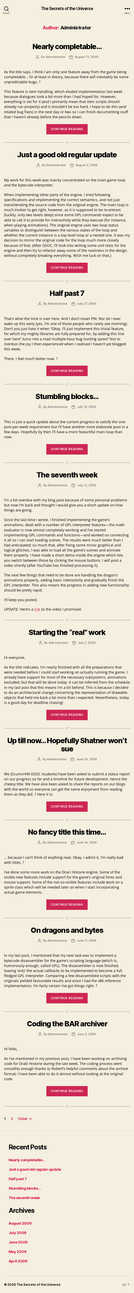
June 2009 (18, 1242)
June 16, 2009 (86, 842)
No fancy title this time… (67, 832)
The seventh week (67, 474)
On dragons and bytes (67, 930)
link (37, 609)
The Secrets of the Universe (67, 8)
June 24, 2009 (86, 759)
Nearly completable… (67, 46)
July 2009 (18, 1233)
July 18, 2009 (86, 407)
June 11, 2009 (86, 940)
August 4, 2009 (86, 165)
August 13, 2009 (86, 57)
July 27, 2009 (86, 304)
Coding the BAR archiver (67, 1023)
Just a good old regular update (67, 154)
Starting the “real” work (67, 632)
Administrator (55, 57)
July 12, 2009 (86, 485)
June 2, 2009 (86, 1034)
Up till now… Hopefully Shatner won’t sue (67, 744)
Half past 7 (67, 293)
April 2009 (18, 1261)
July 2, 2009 (86, 643)
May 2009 (18, 1252)
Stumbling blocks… (67, 396)
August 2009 (20, 1223)
